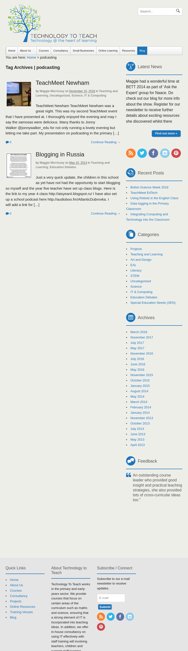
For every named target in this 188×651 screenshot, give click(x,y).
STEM (134, 276)
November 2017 (141, 337)
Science (76, 95)
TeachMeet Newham (62, 82)
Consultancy (60, 50)
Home (11, 50)
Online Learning (108, 50)
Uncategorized (60, 95)
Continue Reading (104, 142)
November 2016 (141, 353)
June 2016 (137, 364)
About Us (25, 50)
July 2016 (137, 359)
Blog (142, 50)
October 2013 (140, 423)
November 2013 (141, 418)
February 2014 (140, 407)
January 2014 (140, 412)
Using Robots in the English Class (154, 198)
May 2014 (137, 396)
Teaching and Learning (146, 254)
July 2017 (137, 343)
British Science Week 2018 (149, 187)
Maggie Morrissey (52, 91)
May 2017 (137, 348)
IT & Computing (95, 95)
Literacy (136, 270)
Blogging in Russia (60, 154)
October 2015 (140, 380)
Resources (128, 50)
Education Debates (63, 167)
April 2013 (137, 445)
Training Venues (21, 612)
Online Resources (22, 606)
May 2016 (137, 369)
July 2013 (137, 429)
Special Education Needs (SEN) (153, 302)
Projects (136, 249)
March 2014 (138, 402)
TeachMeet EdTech (144, 193)
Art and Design (141, 259)
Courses (44, 50)
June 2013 (137, 434)
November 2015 (141, 375)
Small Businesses (83, 50)
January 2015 (140, 386)
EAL (133, 265)
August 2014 (139, 391)
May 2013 (137, 439)
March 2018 (138, 332)
